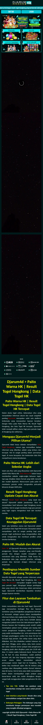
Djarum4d (11, 418)
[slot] (31, 34)
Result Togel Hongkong (18, 500)
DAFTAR (11, 11)
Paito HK (5, 548)
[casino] (11, 46)
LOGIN (31, 11)
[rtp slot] (31, 46)
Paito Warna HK (25, 473)
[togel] (11, 34)
